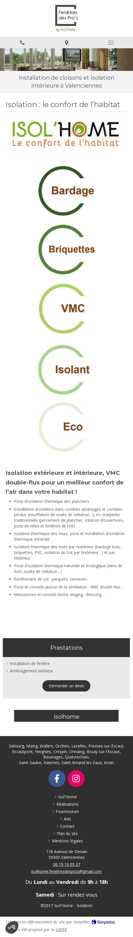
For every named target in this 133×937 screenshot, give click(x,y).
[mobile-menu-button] (111, 42)
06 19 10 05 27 (66, 864)
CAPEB (61, 929)
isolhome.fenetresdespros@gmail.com (66, 871)
